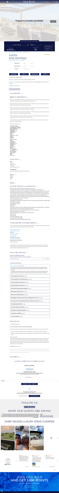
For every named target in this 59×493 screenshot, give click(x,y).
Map (24, 74)
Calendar (35, 74)
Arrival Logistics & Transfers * (15, 229)
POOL (13, 174)
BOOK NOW (48, 46)
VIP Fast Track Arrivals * (14, 241)
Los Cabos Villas (19, 52)
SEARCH (25, 383)
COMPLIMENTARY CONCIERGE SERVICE (24, 223)
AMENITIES (15, 126)
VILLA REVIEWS (16, 93)
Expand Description (14, 89)
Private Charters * (13, 236)
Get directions (34, 395)
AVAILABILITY (15, 357)
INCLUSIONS (15, 159)
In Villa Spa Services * (14, 234)
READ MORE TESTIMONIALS (46, 416)
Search (47, 258)
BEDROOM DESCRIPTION (19, 97)
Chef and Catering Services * (15, 230)
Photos (13, 74)
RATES (13, 183)
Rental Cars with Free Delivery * (15, 238)
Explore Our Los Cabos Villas (14, 85)
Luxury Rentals (12, 52)
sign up (29, 486)
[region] (37, 461)
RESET (33, 383)
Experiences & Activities (14, 233)
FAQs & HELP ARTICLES (19, 252)
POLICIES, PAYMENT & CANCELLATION (24, 186)
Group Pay (48, 49)
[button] (57, 2)
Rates (45, 74)
